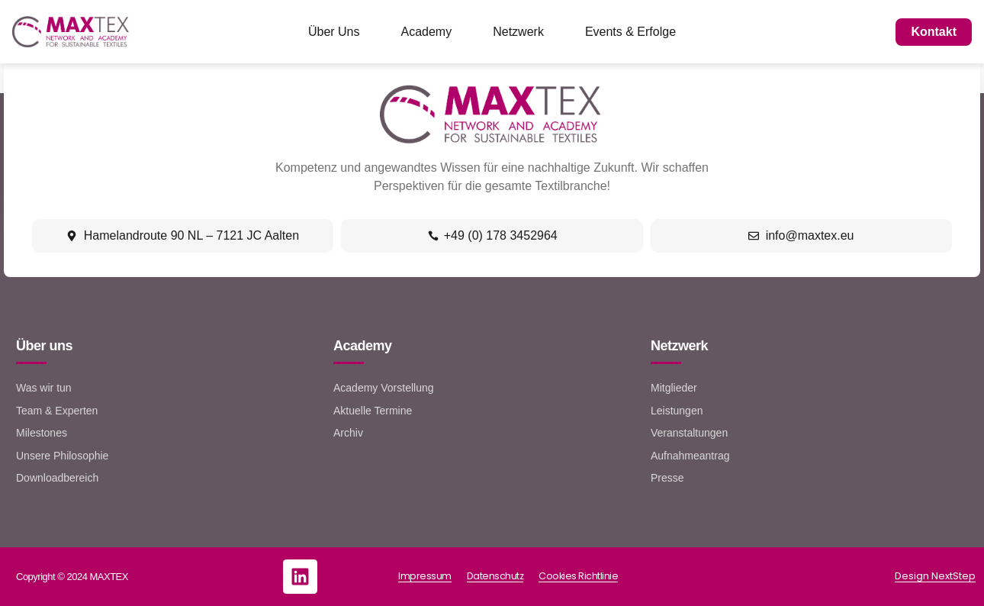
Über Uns (334, 31)
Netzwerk (518, 31)
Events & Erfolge (630, 31)
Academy (426, 31)
